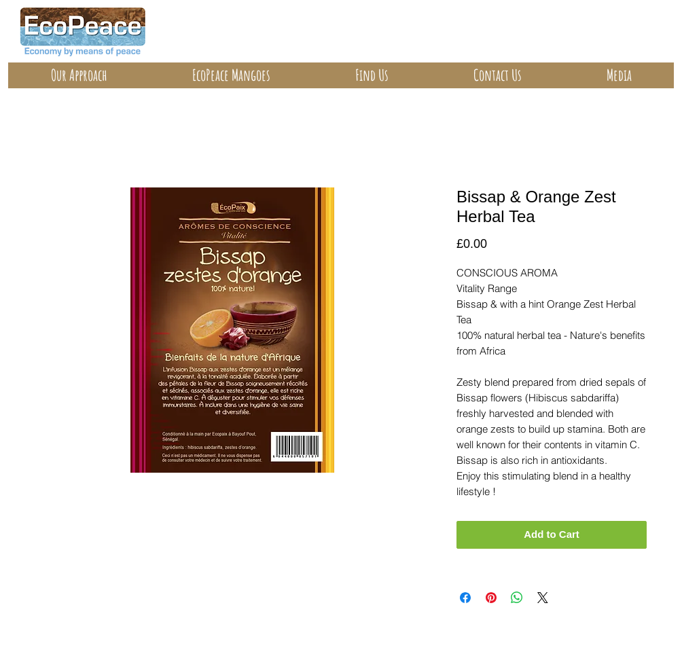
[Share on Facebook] (465, 598)
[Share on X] (543, 598)
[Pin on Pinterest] (491, 598)
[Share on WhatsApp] (517, 598)
